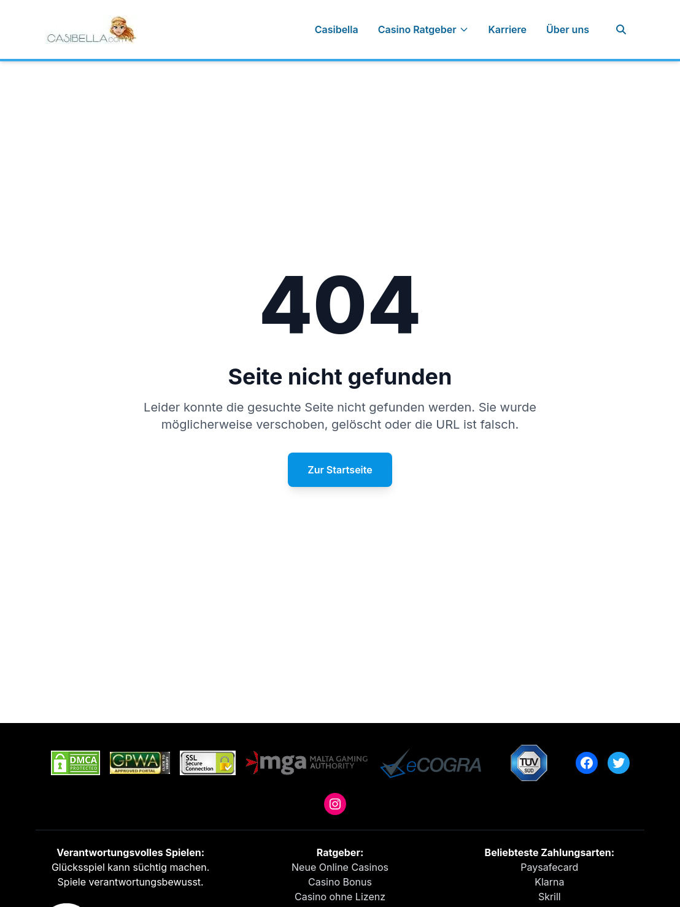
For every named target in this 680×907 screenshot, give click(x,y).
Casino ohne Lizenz (340, 896)
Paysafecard (549, 867)
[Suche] (621, 29)
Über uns (567, 29)
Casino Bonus (340, 882)
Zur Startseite (340, 470)
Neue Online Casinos (340, 867)
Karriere (508, 29)
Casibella (336, 29)
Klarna (549, 882)
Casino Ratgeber (423, 29)
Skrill (549, 896)
